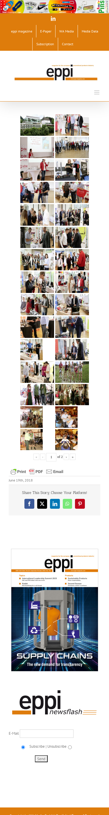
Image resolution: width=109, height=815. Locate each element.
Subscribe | (37, 746)
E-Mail (14, 733)
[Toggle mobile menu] (97, 92)
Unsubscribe (57, 746)
